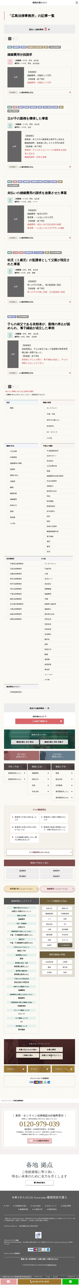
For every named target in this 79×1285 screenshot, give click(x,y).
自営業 (49, 972)
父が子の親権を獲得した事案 (27, 118)
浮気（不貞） (14, 767)
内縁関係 (12, 457)
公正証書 (12, 451)
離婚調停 (56, 871)
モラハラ (65, 940)
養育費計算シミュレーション (21, 889)
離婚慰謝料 (49, 913)
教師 (49, 967)
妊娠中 (49, 945)
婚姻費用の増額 (14, 463)
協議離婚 (22, 871)
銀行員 (65, 967)
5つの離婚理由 (39, 852)
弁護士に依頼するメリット (51, 1056)
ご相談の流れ (27, 1055)
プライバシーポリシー (10, 1226)
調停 (46, 47)
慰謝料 (21, 107)
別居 (14, 107)
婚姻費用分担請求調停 (35, 47)
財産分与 (47, 181)
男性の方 (65, 908)
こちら (45, 1134)
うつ (49, 919)
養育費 (23, 47)
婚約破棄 (49, 935)
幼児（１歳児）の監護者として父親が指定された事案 (38, 262)
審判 (47, 252)
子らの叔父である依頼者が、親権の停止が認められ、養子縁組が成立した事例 (38, 326)
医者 (65, 972)
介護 (49, 929)
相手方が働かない (52, 420)
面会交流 (59, 779)
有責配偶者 (65, 913)
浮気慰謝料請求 (14, 692)
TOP (7, 1206)
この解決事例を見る (26, 92)
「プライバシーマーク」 (61, 1242)
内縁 (49, 940)
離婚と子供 (61, 767)
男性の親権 (47, 107)
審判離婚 (22, 876)
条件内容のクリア (39, 716)
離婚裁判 (56, 876)
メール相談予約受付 (41, 1141)
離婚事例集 (24, 1209)
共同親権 (59, 785)
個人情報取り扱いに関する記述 (28, 1226)
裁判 (61, 107)
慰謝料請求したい (14, 773)
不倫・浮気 (49, 414)
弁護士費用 (51, 1050)
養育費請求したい (62, 791)
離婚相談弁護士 (52, 1265)
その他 (15, 252)
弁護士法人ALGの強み (28, 1050)
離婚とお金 (37, 767)
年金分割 (35, 791)
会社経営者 (49, 962)
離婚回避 (12, 493)
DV (65, 924)
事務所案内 (40, 1183)
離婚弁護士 (25, 742)
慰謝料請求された (14, 779)
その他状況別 (65, 945)
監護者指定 (28, 252)
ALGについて (52, 1206)
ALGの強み (37, 1206)
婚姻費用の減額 (37, 181)
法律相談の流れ (21, 1206)
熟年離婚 (65, 929)
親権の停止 (11, 316)
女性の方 (49, 908)
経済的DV (49, 426)
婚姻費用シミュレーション (57, 889)
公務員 (65, 962)
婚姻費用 (16, 47)
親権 (39, 107)
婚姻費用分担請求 (19, 54)
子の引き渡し (39, 252)
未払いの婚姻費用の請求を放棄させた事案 (37, 193)
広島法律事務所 (55, 47)
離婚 (9, 47)
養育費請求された (62, 798)
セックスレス (50, 408)
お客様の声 (38, 1209)
